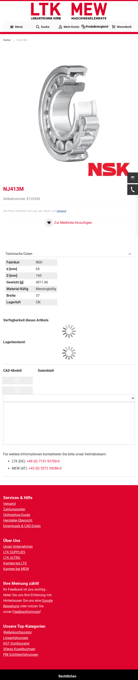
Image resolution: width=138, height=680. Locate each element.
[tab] (69, 252)
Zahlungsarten (14, 509)
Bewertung (11, 606)
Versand (61, 210)
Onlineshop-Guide (16, 515)
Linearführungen (15, 638)
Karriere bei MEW (16, 569)
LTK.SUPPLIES (14, 552)
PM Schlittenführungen (20, 655)
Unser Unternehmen (18, 547)
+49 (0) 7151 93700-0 (43, 461)
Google (47, 601)
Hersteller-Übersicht (17, 520)
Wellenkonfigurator (17, 632)
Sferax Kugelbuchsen (19, 649)
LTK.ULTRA (12, 558)
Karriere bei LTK (15, 563)
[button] (68, 222)
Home (6, 40)
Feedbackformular (26, 612)
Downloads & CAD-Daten (22, 526)
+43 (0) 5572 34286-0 (45, 468)
